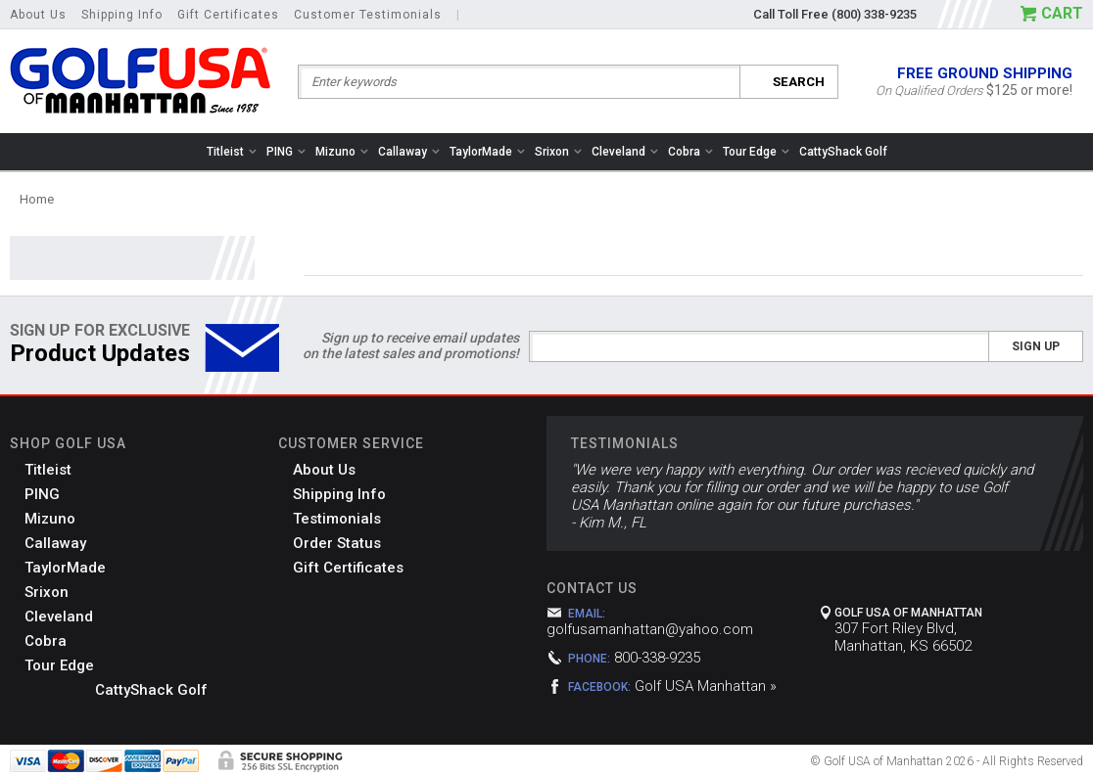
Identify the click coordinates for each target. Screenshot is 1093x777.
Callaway (409, 152)
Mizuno (341, 152)
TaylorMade (487, 152)
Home (37, 199)
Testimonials (337, 518)
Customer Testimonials (368, 15)
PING (286, 152)
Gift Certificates (228, 15)
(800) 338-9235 (874, 14)
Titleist (232, 152)
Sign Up (1036, 346)
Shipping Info (122, 15)
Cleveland (625, 152)
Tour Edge (756, 152)
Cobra (690, 152)
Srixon (558, 152)
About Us (38, 15)
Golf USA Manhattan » (706, 686)
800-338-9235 (657, 657)
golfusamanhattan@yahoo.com (649, 629)
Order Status (337, 543)
